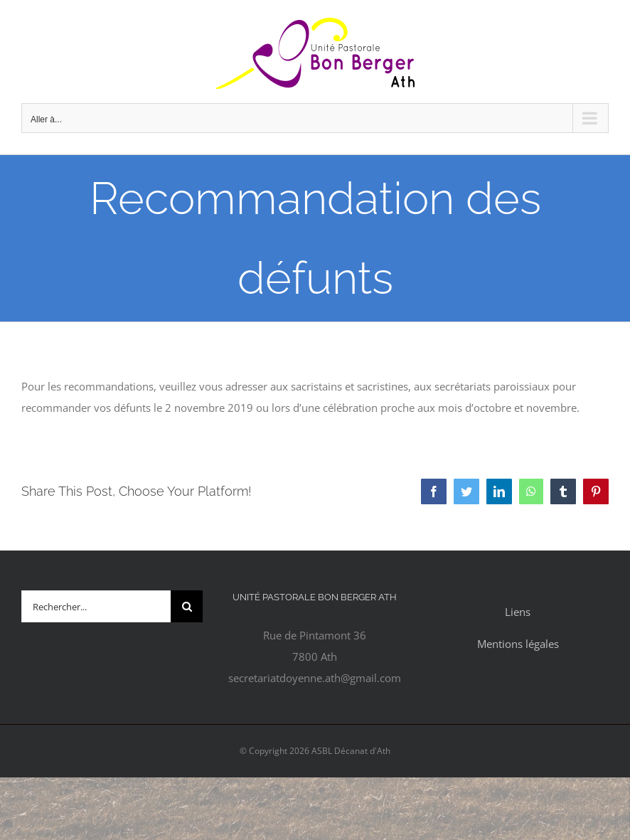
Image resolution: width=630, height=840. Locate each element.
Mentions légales (518, 644)
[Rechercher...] (96, 606)
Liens (517, 612)
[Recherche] (187, 606)
